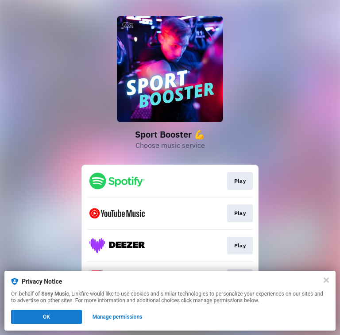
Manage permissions (118, 317)
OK (46, 317)
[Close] (326, 280)
